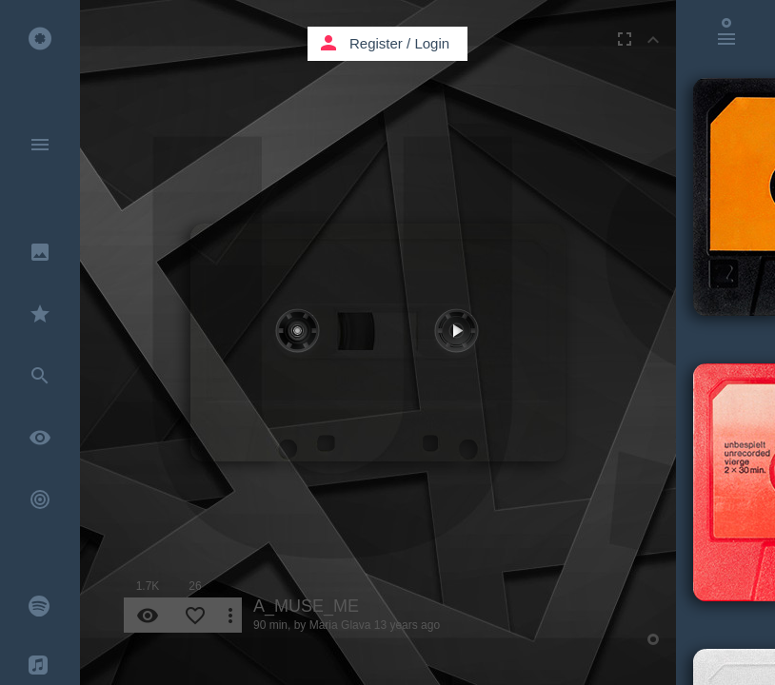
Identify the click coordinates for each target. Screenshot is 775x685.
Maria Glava (340, 625)
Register (376, 43)
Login (431, 43)
